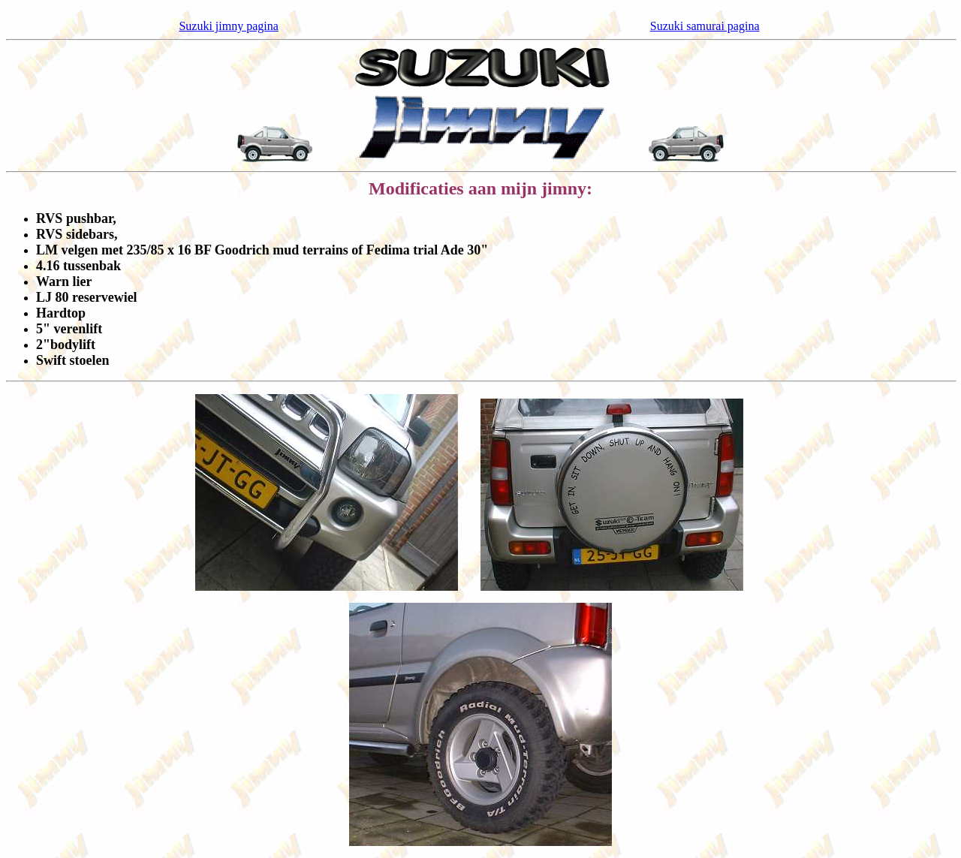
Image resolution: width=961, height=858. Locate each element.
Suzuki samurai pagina (705, 26)
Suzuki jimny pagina (228, 26)
